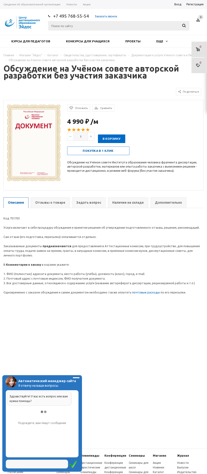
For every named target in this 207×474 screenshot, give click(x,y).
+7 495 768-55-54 (71, 16)
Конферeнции (115, 455)
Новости (183, 462)
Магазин (159, 455)
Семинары (137, 455)
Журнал (183, 455)
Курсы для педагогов (30, 41)
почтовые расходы (146, 292)
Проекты (133, 41)
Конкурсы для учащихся (88, 41)
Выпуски (182, 467)
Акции (157, 462)
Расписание (15, 472)
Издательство (187, 472)
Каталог (158, 472)
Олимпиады (89, 455)
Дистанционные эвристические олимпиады (91, 467)
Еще (162, 41)
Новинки (158, 467)
